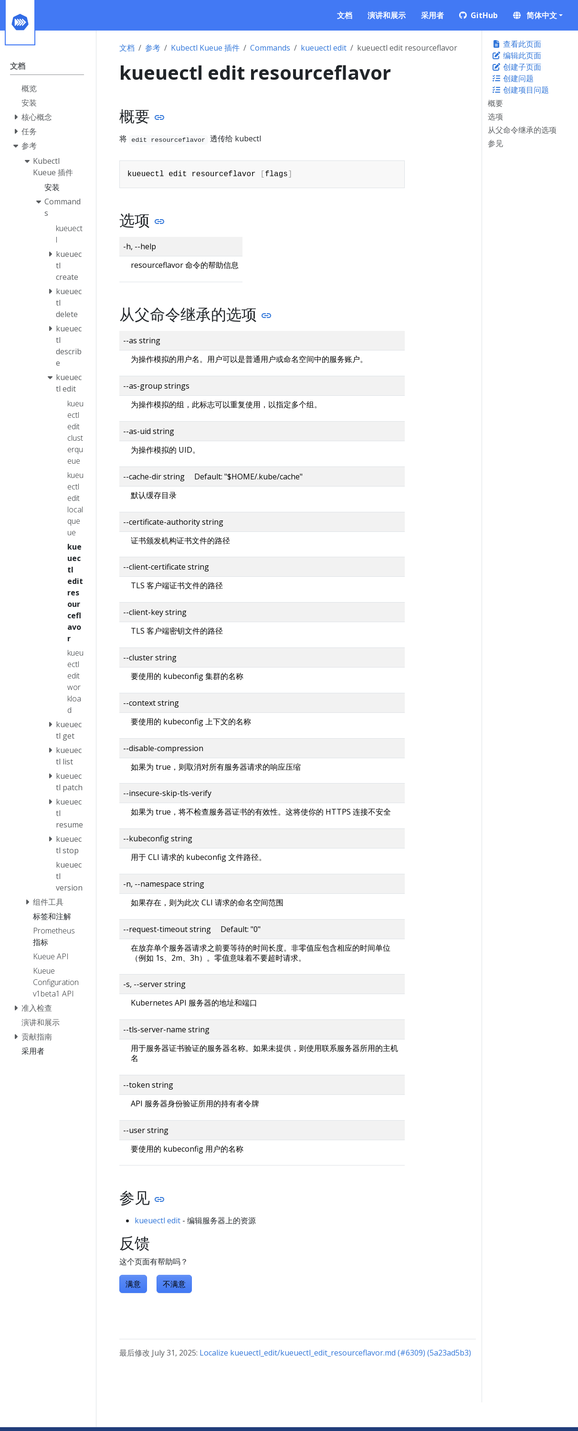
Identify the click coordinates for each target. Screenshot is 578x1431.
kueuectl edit (324, 47)
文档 (127, 47)
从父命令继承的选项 (522, 130)
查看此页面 (516, 44)
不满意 (174, 1284)
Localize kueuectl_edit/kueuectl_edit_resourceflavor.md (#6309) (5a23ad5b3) (335, 1352)
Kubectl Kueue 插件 (205, 47)
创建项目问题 (520, 90)
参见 (495, 143)
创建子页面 (516, 67)
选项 (495, 116)
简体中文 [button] (535, 15)
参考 (152, 47)
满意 (133, 1284)
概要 (495, 103)
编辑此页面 (516, 55)
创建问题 (513, 78)
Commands (270, 47)
